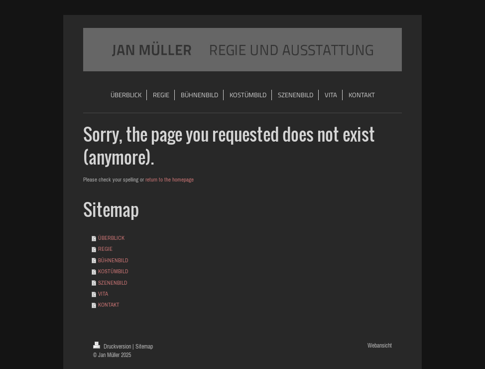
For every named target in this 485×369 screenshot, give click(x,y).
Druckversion (112, 346)
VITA (103, 294)
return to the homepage (169, 180)
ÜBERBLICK (111, 238)
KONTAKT (109, 305)
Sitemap (144, 346)
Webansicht (379, 345)
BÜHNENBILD (113, 260)
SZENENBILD (112, 283)
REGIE (105, 249)
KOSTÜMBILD (113, 271)
